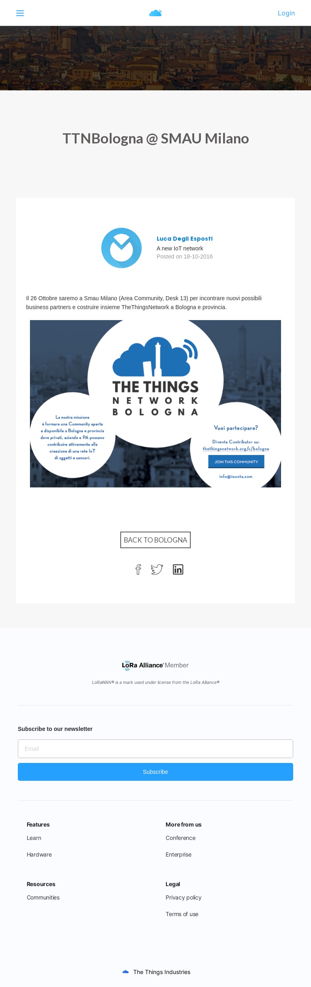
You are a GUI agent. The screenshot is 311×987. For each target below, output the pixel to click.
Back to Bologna (155, 540)
